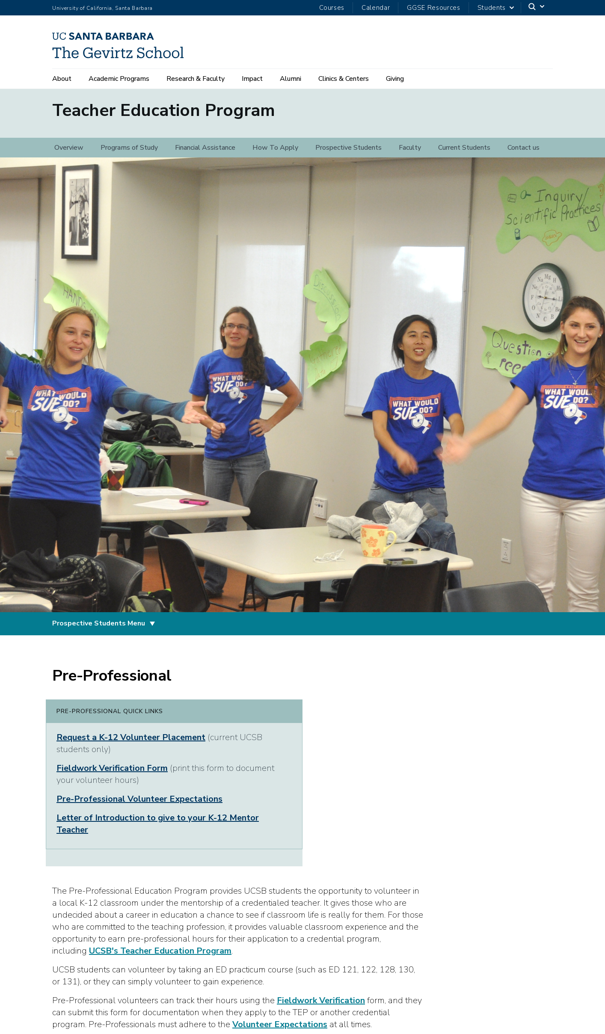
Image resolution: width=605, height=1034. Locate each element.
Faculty (410, 153)
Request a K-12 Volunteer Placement (130, 743)
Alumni (290, 78)
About (61, 78)
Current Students (464, 153)
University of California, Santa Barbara (102, 8)
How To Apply (275, 153)
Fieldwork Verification (321, 1006)
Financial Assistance (205, 153)
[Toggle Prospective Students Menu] (152, 630)
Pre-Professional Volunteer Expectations (139, 805)
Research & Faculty (195, 78)
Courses (331, 7)
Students (491, 7)
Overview (68, 153)
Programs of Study (129, 153)
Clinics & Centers (343, 78)
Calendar (376, 7)
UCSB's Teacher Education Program (160, 957)
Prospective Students (348, 153)
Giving (395, 78)
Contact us (523, 153)
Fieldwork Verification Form (112, 774)
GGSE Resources (433, 7)
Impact (252, 78)
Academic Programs (119, 78)
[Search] (537, 8)
